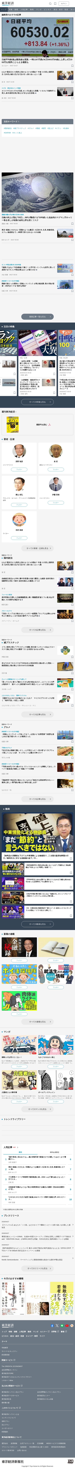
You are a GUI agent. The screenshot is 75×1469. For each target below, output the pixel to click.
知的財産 (23, 1447)
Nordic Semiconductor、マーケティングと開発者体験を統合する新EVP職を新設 (32, 1260)
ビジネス (47, 9)
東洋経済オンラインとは (10, 1414)
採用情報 (14, 1443)
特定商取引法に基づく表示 (38, 1447)
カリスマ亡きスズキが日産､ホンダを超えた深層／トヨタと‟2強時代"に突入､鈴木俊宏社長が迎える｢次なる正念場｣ (29, 92)
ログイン (64, 3)
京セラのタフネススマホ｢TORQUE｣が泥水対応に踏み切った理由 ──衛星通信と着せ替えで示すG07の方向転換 (28, 664)
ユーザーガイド (7, 1428)
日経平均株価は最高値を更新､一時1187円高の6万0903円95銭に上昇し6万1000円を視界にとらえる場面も (37, 60)
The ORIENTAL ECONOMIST (12, 1366)
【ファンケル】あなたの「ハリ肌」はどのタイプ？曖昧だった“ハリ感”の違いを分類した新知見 (36, 1226)
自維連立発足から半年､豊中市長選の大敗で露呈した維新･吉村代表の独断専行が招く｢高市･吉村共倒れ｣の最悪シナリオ (28, 580)
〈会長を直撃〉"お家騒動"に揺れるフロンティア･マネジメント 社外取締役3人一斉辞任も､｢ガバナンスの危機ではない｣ (30, 365)
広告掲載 (40, 1443)
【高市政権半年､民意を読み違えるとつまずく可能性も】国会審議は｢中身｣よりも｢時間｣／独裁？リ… (48, 866)
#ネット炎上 (17, 133)
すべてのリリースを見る (37, 1268)
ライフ (42, 1336)
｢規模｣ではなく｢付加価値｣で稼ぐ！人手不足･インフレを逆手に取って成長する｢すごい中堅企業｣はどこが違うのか (28, 268)
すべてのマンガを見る (37, 1109)
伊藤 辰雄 (55, 495)
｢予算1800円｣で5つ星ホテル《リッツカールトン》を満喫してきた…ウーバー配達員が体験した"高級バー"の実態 (29, 768)
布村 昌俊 (19, 530)
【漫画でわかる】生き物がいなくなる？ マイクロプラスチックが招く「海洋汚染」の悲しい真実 (28, 699)
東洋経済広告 (6, 1399)
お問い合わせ (22, 1450)
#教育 (43, 128)
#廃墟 (37, 128)
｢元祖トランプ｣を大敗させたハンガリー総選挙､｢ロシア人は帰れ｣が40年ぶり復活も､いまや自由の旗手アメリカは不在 (28, 615)
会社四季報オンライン (9, 1370)
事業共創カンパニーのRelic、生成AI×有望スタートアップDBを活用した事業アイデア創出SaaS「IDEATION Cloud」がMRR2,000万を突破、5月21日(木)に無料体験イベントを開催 (36, 1238)
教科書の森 (6, 1403)
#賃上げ (50, 128)
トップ (4, 9)
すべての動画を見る (37, 924)
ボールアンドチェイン (46, 1092)
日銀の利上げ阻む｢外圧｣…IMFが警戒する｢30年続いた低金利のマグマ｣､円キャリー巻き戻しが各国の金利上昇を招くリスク (37, 218)
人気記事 (24, 9)
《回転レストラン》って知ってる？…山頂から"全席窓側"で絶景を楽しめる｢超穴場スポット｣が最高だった (28, 735)
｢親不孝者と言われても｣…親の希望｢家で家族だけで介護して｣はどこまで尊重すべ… (37, 1158)
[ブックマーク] (72, 66)
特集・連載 (13, 9)
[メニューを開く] (72, 3)
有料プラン (6, 1421)
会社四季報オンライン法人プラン (49, 1392)
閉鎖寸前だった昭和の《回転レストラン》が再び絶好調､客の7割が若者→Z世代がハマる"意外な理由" (28, 285)
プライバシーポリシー (9, 1447)
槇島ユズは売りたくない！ (12, 1057)
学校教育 (5, 1348)
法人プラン (6, 1425)
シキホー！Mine (7, 1380)
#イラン (58, 128)
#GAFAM (7, 133)
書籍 (62, 1332)
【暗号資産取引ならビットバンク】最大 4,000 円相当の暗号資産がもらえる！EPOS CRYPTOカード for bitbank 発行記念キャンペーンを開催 (36, 1249)
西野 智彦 (19, 461)
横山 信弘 (19, 495)
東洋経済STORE (7, 1373)
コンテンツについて (9, 1418)
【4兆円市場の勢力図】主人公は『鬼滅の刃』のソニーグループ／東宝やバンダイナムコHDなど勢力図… (48, 895)
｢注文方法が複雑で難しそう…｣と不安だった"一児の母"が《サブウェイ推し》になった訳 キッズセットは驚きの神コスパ (28, 751)
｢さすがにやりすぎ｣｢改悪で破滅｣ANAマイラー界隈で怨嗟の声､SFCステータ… (37, 1198)
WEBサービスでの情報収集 (56, 1443)
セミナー (43, 1332)
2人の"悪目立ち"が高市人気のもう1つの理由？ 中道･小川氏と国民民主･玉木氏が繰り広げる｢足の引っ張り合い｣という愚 (28, 73)
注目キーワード (10, 122)
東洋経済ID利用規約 (58, 1447)
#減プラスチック (19, 128)
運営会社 (5, 1443)
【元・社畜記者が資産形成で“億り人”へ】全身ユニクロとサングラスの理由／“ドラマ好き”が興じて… (48, 909)
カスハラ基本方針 (8, 1450)
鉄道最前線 (6, 1355)
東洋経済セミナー (43, 1395)
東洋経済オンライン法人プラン (13, 1392)
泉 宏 (56, 461)
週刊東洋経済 (8, 412)
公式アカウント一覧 (27, 1443)
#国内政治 (8, 128)
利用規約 (5, 1432)
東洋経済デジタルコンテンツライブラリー (17, 1377)
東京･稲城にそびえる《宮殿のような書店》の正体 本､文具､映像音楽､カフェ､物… (36, 1168)
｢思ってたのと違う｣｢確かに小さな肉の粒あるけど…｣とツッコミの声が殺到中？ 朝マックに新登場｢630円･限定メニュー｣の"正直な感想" (28, 683)
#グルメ (31, 128)
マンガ (39, 9)
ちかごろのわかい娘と (46, 1057)
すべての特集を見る (37, 402)
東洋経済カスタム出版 (45, 1399)
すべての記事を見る (37, 630)
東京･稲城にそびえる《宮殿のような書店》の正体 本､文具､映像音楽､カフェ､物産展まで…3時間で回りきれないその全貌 (28, 231)
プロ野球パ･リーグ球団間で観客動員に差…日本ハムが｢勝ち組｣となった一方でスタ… (36, 1178)
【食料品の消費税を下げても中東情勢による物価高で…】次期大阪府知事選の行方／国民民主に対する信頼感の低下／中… (36, 857)
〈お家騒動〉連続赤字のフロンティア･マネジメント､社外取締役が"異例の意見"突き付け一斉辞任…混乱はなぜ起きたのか (30, 384)
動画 (32, 9)
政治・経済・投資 (61, 9)
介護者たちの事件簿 (9, 1092)
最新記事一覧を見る (37, 317)
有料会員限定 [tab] (54, 1152)
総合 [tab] (20, 1152)
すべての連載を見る (37, 1022)
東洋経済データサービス (10, 1395)
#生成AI (66, 128)
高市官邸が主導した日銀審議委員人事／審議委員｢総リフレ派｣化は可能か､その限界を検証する (28, 598)
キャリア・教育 (32, 1336)
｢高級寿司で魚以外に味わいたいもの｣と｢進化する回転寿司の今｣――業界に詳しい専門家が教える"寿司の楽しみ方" (28, 781)
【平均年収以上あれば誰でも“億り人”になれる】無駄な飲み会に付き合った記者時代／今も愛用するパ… (48, 881)
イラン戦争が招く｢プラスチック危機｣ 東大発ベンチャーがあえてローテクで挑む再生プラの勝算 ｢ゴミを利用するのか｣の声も (28, 648)
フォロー (19, 469)
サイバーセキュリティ (9, 1351)
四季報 (53, 1332)
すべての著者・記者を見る (37, 548)
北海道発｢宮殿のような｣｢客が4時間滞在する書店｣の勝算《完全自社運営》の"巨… (36, 1188)
